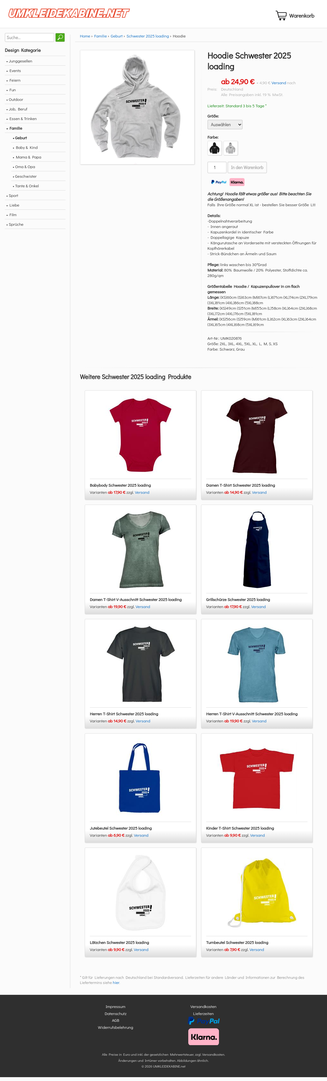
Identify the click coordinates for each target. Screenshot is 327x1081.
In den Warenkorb (247, 171)
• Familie (14, 131)
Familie (100, 39)
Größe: (213, 119)
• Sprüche (14, 228)
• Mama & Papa (27, 160)
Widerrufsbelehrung (115, 1031)
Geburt (117, 39)
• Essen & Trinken (21, 122)
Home (85, 39)
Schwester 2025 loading (148, 39)
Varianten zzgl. (112, 496)
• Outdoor (14, 103)
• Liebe (12, 208)
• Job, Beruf (16, 112)
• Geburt (20, 141)
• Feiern (13, 83)
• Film (11, 218)
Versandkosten (204, 1010)
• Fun (11, 93)
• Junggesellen (19, 64)
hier (116, 986)
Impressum (116, 1010)
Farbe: (213, 140)
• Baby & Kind (25, 151)
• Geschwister (25, 180)
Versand (278, 86)
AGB (115, 1024)
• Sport (12, 199)
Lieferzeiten (203, 1017)
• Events (13, 74)
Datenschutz (115, 1017)
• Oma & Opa (24, 170)
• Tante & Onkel (26, 189)
